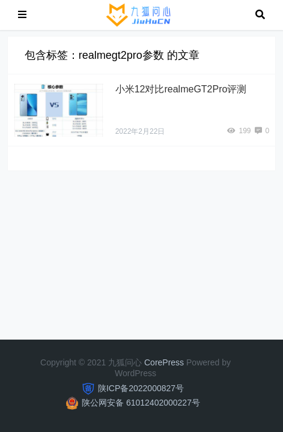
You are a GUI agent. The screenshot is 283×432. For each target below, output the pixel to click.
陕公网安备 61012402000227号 (141, 402)
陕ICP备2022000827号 (141, 388)
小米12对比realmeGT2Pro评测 (181, 89)
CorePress (164, 362)
